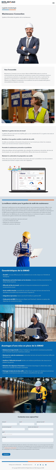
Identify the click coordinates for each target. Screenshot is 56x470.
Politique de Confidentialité (15, 464)
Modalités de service (27, 464)
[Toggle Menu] (53, 3)
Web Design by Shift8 (39, 468)
